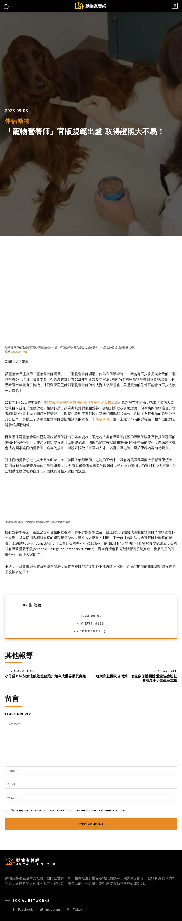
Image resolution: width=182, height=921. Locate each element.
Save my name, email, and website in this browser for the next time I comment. (69, 810)
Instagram (53, 909)
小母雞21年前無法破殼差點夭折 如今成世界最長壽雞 (45, 676)
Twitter (78, 909)
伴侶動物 (17, 121)
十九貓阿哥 (100, 419)
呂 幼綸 (35, 605)
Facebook (25, 909)
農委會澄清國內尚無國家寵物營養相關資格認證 (81, 402)
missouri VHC (19, 351)
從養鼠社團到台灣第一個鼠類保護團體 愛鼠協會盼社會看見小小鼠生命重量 (136, 678)
